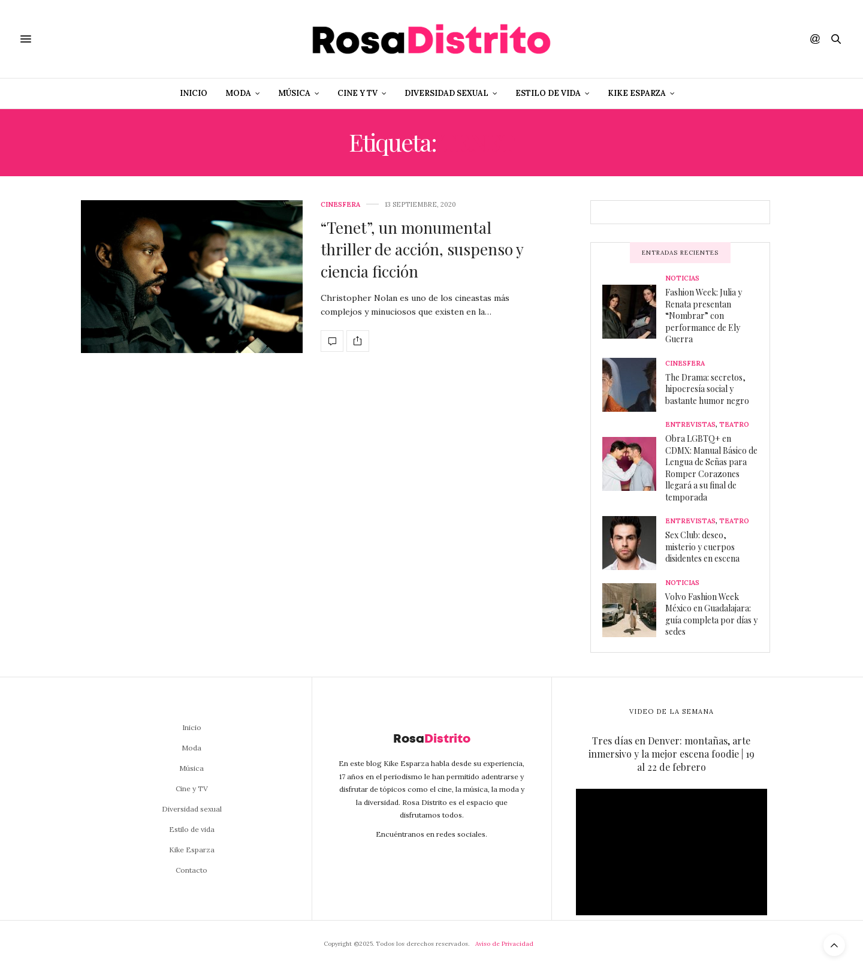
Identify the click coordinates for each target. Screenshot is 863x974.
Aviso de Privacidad (504, 944)
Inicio (193, 93)
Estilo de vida (548, 93)
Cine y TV (357, 93)
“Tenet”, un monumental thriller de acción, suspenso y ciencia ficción (422, 249)
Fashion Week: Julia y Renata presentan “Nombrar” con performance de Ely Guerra (703, 316)
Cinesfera (340, 204)
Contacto (191, 870)
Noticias (682, 278)
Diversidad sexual (446, 93)
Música (294, 93)
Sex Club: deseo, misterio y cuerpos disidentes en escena (702, 546)
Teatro (734, 424)
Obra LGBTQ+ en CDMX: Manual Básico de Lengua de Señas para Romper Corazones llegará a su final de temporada (711, 468)
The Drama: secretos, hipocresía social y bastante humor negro (707, 389)
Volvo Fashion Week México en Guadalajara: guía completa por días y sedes (711, 614)
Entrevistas (690, 424)
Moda (238, 93)
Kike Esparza (637, 93)
